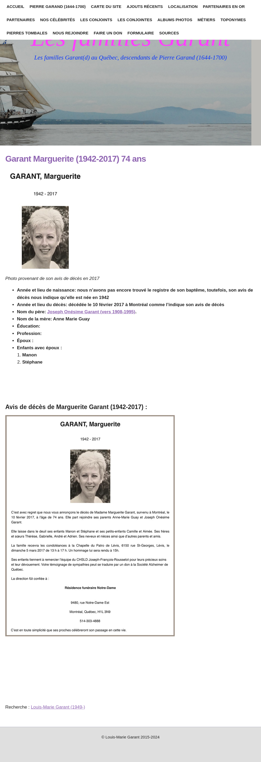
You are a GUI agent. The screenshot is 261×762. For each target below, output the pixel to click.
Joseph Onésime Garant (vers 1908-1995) (91, 311)
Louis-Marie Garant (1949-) (58, 707)
